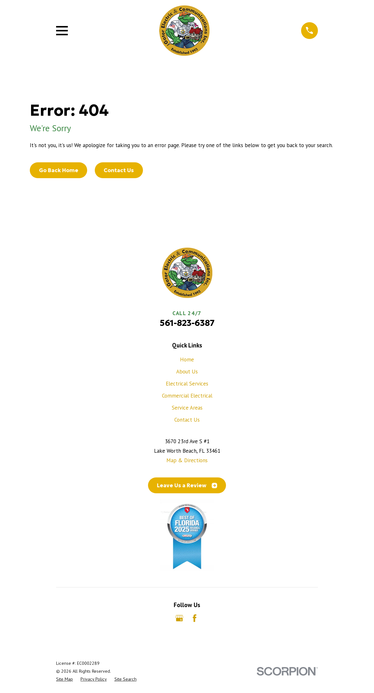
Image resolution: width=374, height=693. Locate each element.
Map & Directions (187, 460)
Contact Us (119, 170)
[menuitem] (64, 679)
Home (187, 359)
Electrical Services (187, 383)
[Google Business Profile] (179, 618)
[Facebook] (194, 618)
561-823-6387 (187, 323)
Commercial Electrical (187, 395)
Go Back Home (58, 170)
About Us (187, 371)
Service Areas (187, 407)
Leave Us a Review (187, 485)
